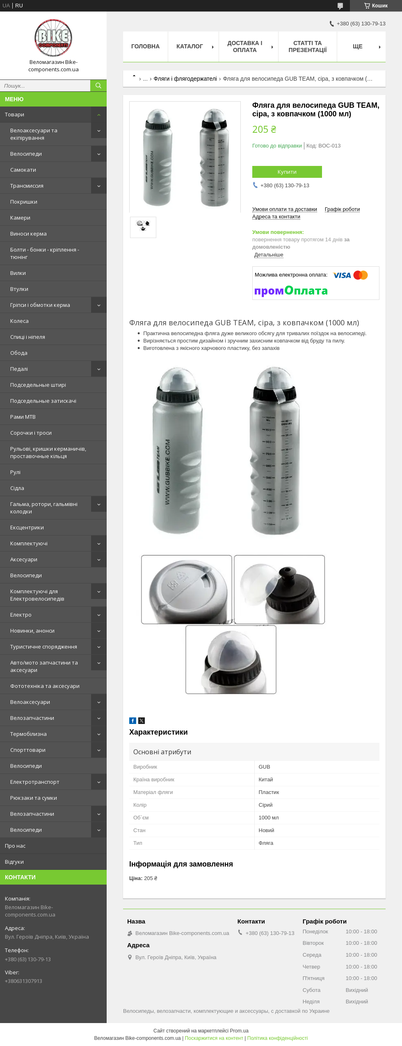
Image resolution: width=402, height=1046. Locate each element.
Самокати (23, 169)
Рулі (15, 472)
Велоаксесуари (30, 702)
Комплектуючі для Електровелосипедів (37, 595)
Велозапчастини (32, 718)
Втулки (19, 289)
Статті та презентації (308, 46)
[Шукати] (98, 85)
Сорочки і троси (31, 432)
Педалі (19, 368)
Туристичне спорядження (43, 646)
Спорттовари (28, 749)
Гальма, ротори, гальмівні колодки (44, 507)
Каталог (189, 46)
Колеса (19, 320)
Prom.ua (239, 1031)
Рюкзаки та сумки (33, 797)
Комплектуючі (29, 543)
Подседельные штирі (38, 384)
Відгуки (14, 861)
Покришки (23, 201)
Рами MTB (23, 416)
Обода (18, 352)
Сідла (17, 488)
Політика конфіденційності (277, 1038)
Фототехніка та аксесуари (45, 686)
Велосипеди (26, 153)
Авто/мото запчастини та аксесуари (44, 666)
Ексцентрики (27, 527)
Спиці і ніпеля (27, 336)
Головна (145, 46)
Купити (287, 171)
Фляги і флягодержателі (185, 78)
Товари (14, 114)
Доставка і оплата (244, 46)
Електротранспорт (34, 781)
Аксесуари (23, 559)
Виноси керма (28, 233)
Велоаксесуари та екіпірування (33, 134)
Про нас (15, 845)
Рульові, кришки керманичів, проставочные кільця (48, 452)
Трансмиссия (26, 185)
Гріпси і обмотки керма (40, 305)
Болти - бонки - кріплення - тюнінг (44, 253)
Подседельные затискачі (43, 400)
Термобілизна (28, 733)
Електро (21, 614)
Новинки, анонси (32, 630)
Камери (20, 217)
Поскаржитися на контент (214, 1038)
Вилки (18, 273)
